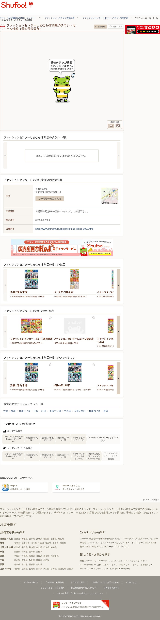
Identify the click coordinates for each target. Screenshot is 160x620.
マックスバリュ (115, 561)
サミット (84, 568)
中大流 (67, 411)
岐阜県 (32, 552)
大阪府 (17, 556)
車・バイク (130, 542)
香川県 (25, 564)
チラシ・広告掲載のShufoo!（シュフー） (18, 18)
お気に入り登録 (50, 318)
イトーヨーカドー (88, 565)
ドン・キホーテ (100, 561)
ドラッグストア (130, 539)
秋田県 (46, 539)
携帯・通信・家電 (88, 546)
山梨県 (17, 547)
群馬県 (63, 543)
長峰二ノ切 (55, 411)
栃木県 (56, 543)
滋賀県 (39, 556)
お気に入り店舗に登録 (116, 27)
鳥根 (13, 411)
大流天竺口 (80, 411)
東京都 (17, 543)
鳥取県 (32, 560)
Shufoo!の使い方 (31, 582)
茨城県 (48, 543)
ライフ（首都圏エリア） (144, 565)
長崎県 (32, 569)
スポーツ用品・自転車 (147, 542)
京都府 (32, 556)
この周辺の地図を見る (49, 198)
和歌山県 (55, 556)
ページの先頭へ (151, 500)
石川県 (46, 547)
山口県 (46, 560)
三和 (112, 568)
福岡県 (17, 569)
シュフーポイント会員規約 (52, 588)
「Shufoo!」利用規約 (54, 582)
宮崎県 (54, 569)
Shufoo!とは (131, 582)
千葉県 (41, 543)
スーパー (84, 539)
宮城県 (39, 539)
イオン (144, 561)
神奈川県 (26, 543)
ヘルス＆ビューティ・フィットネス (113, 546)
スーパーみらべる (131, 561)
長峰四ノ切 (94, 411)
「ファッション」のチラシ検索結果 (58, 18)
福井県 (54, 547)
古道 (5, 411)
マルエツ (106, 565)
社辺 (43, 411)
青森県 (25, 539)
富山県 (39, 547)
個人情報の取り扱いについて (84, 588)
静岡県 (25, 552)
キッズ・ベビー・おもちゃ (112, 542)
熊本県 (39, 569)
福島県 (61, 539)
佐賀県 (25, 569)
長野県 (25, 547)
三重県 (39, 552)
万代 (99, 565)
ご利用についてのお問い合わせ (105, 582)
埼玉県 (34, 543)
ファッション (93, 542)
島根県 (39, 560)
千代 (36, 411)
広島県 (25, 560)
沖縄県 (70, 569)
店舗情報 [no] (100, 27)
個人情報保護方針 (111, 588)
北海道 (17, 539)
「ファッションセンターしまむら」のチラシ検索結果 (104, 18)
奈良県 (46, 556)
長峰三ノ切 (25, 411)
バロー (105, 568)
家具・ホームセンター (148, 539)
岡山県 (17, 560)
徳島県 (17, 564)
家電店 (83, 542)
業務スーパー (86, 561)
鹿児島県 (62, 569)
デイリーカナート (123, 568)
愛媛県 (32, 564)
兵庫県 (25, 556)
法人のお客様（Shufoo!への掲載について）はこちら (80, 593)
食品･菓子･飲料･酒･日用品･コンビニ (105, 539)
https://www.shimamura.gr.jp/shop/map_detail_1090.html (64, 229)
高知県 (39, 564)
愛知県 (17, 552)
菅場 (106, 411)
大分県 (46, 569)
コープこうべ (95, 568)
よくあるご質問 (77, 582)
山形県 (54, 539)
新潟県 (32, 547)
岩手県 (32, 539)
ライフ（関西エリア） (121, 565)
